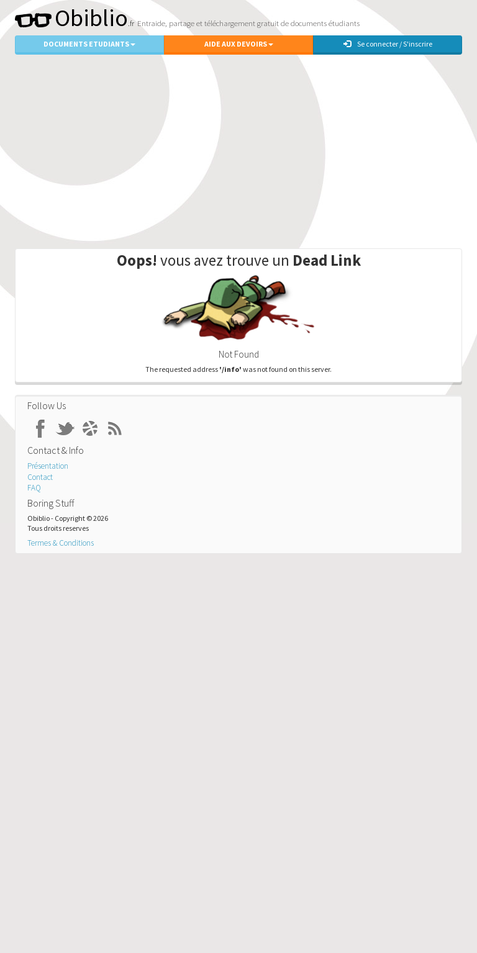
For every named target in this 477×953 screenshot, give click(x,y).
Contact (40, 477)
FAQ (34, 487)
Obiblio (71, 17)
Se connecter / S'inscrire (387, 43)
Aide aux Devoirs (238, 43)
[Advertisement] (238, 148)
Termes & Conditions (60, 543)
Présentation (47, 466)
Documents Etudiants (89, 43)
